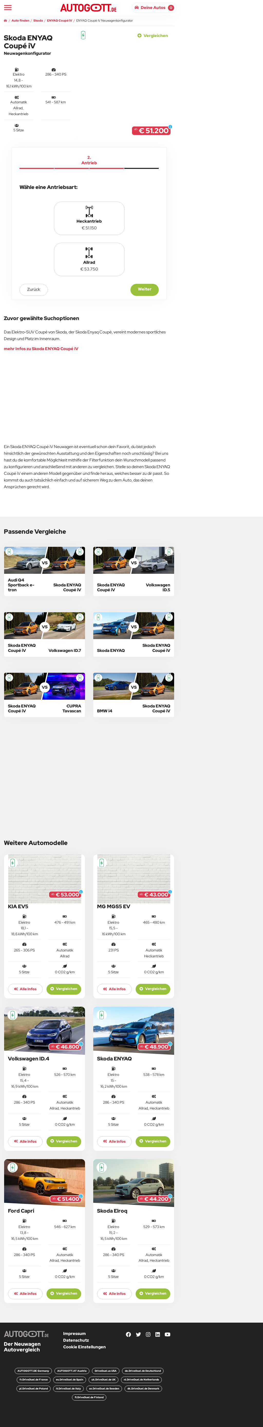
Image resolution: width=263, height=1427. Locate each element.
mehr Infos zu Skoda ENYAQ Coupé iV (41, 348)
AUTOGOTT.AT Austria (72, 1371)
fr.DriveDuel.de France (34, 1379)
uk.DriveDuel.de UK (103, 1379)
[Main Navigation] (8, 8)
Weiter (145, 289)
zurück (33, 289)
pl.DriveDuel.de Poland (33, 1388)
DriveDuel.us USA (106, 1371)
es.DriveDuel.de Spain (69, 1379)
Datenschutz (76, 1340)
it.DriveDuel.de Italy (68, 1388)
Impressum (74, 1333)
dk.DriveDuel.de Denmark (143, 1388)
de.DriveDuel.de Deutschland (143, 1371)
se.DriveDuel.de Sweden (104, 1388)
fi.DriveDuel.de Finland (89, 1397)
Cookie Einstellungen (84, 1347)
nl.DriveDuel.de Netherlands (141, 1379)
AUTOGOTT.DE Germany (33, 1371)
